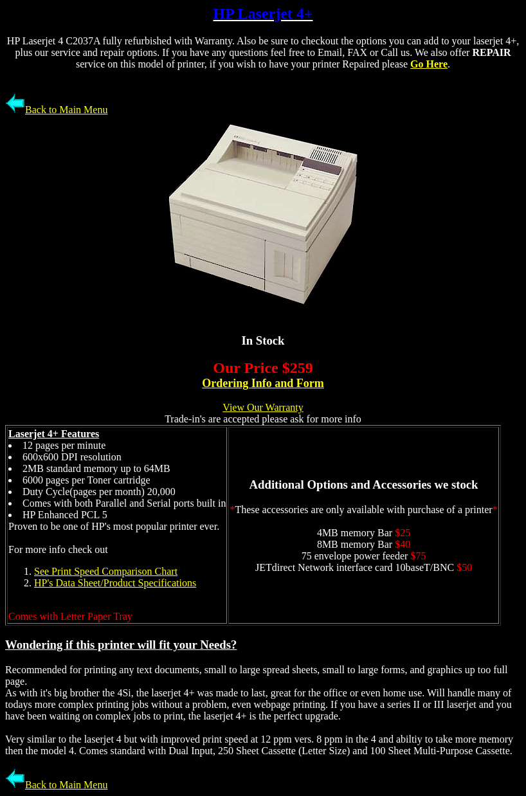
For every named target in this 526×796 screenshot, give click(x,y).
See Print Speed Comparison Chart (105, 571)
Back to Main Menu (56, 109)
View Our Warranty (262, 407)
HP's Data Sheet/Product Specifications (115, 582)
